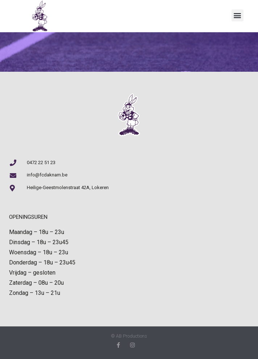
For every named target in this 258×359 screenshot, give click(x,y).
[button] (238, 15)
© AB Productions (129, 336)
